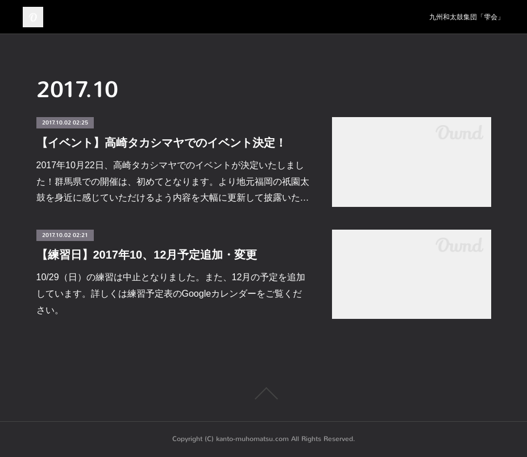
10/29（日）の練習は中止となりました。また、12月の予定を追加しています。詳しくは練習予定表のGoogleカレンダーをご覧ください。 (171, 293)
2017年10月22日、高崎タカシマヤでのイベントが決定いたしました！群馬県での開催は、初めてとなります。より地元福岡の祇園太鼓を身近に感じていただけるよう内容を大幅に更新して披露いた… (172, 181)
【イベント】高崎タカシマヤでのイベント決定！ (161, 142)
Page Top (263, 393)
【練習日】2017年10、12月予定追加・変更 (147, 254)
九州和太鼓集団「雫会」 (466, 17)
